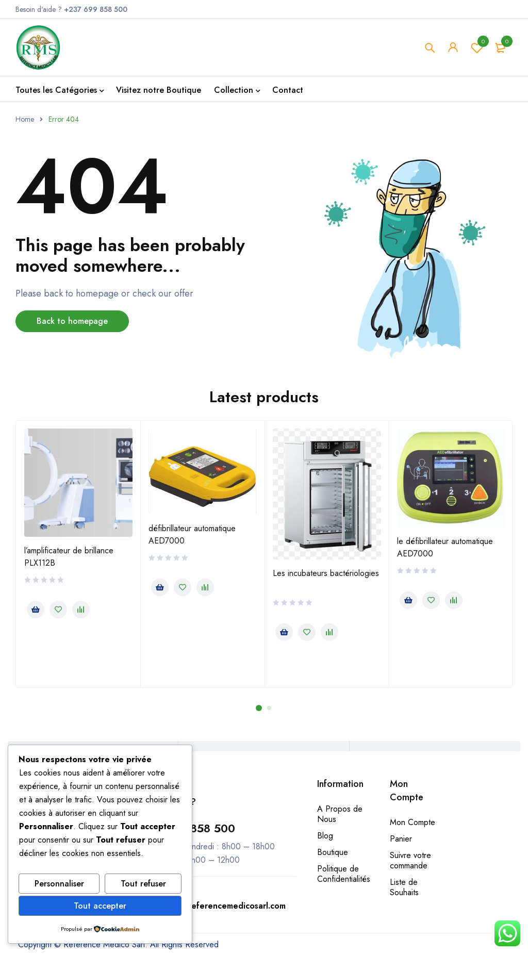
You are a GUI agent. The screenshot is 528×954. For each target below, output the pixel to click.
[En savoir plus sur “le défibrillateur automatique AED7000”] (408, 600)
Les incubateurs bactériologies (326, 573)
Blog (325, 836)
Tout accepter (100, 906)
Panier (401, 839)
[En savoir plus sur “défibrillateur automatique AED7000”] (160, 587)
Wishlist (477, 47)
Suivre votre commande (410, 860)
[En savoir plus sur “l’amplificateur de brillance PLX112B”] (35, 609)
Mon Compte (412, 822)
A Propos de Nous (339, 814)
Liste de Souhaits (404, 887)
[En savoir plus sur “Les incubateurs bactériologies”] (284, 632)
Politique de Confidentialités (343, 874)
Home (24, 119)
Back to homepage (72, 321)
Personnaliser (59, 884)
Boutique (332, 852)
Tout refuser (143, 884)
